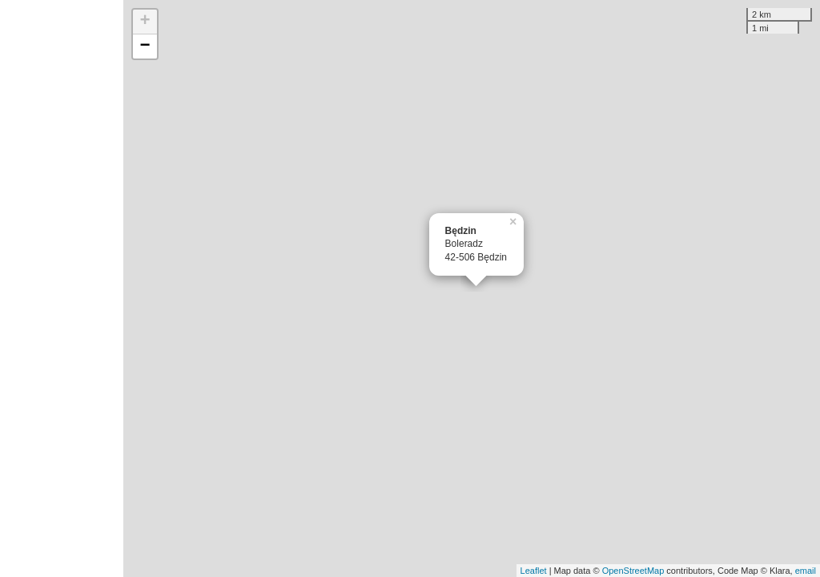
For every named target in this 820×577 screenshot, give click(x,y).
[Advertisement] (61, 288)
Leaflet (534, 570)
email (805, 570)
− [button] (145, 46)
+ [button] (145, 22)
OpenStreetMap (633, 570)
